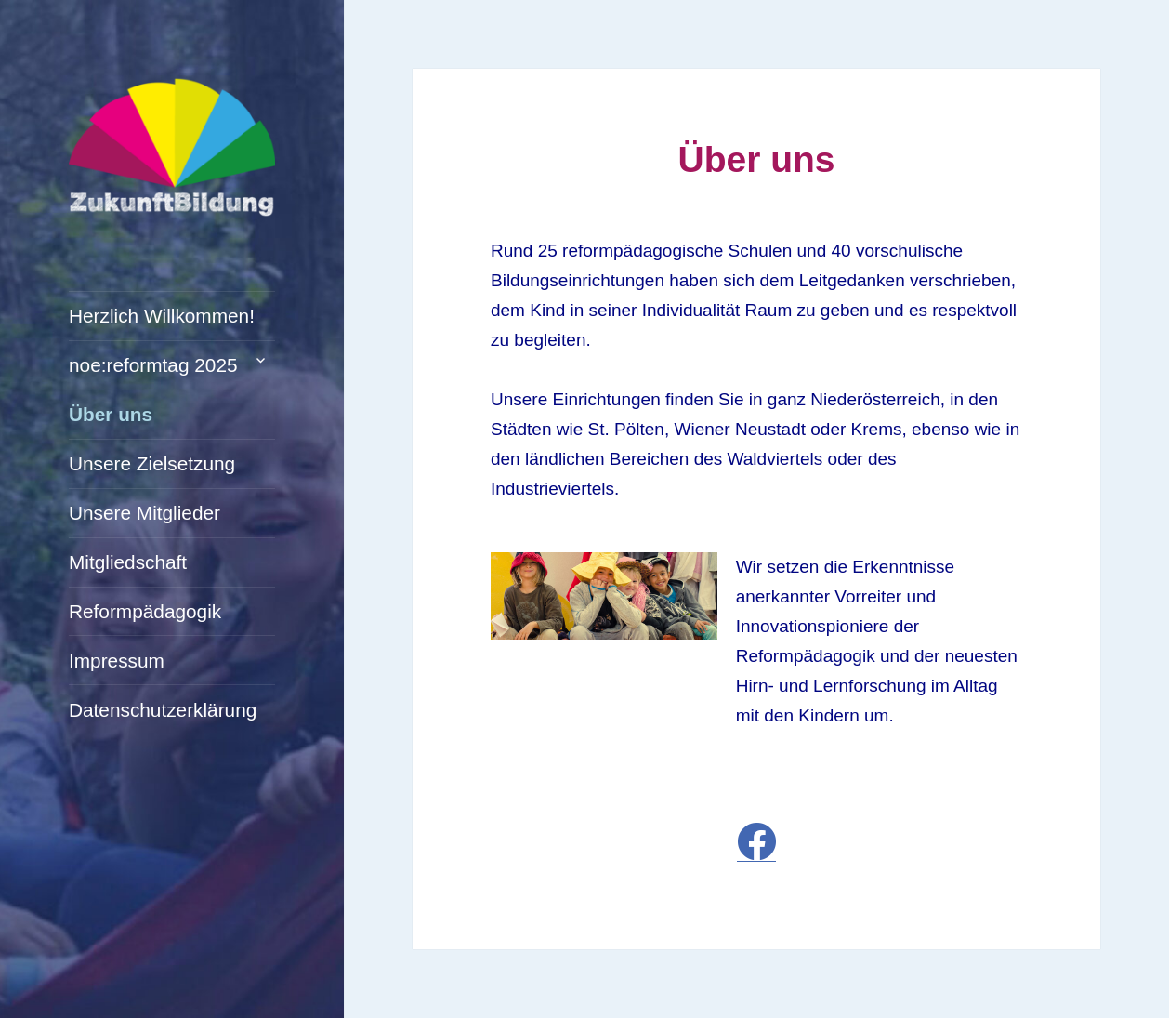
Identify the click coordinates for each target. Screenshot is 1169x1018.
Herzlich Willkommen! (162, 315)
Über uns (110, 414)
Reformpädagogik (145, 611)
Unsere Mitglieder (144, 512)
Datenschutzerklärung (162, 710)
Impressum (116, 660)
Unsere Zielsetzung (152, 463)
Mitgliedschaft (128, 562)
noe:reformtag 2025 (153, 365)
